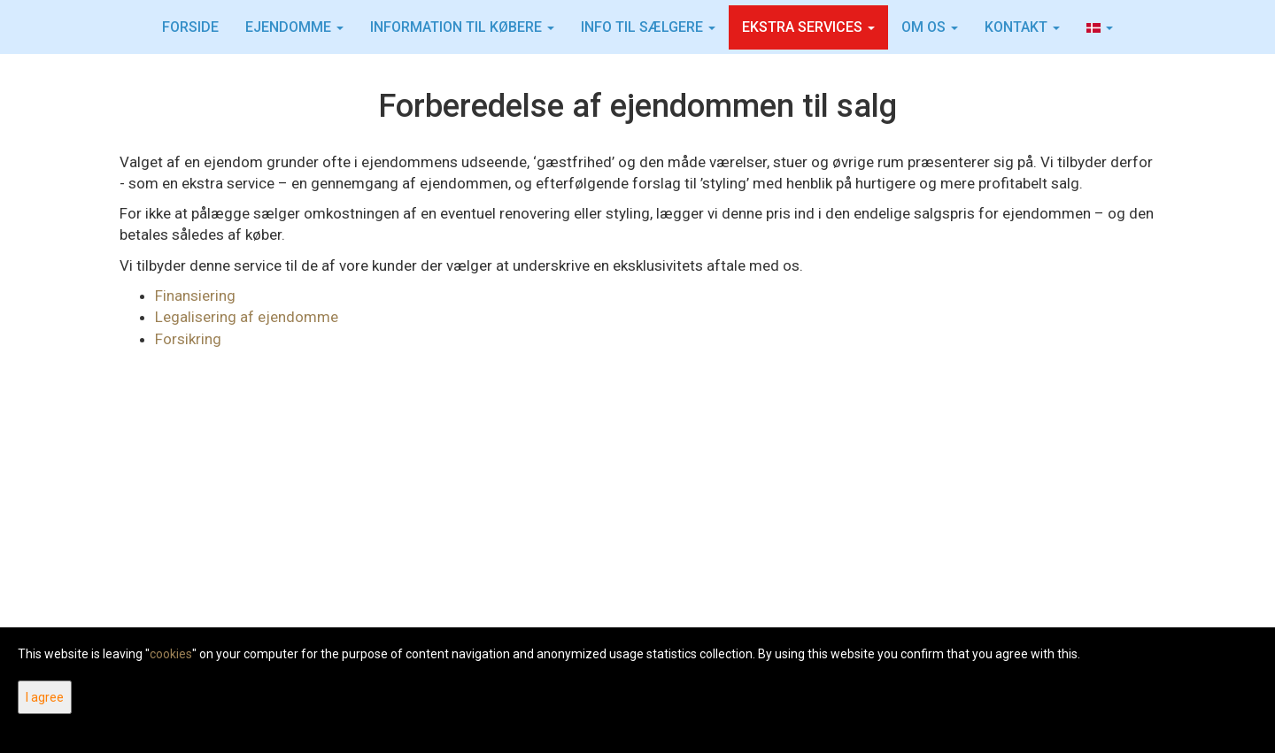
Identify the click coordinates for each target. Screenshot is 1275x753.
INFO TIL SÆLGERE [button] (648, 27)
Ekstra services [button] (808, 27)
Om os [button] (929, 27)
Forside (190, 27)
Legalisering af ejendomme (246, 317)
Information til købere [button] (462, 27)
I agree (45, 697)
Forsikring (188, 339)
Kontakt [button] (1022, 27)
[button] (1099, 27)
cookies (171, 654)
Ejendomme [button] (294, 27)
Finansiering (195, 295)
